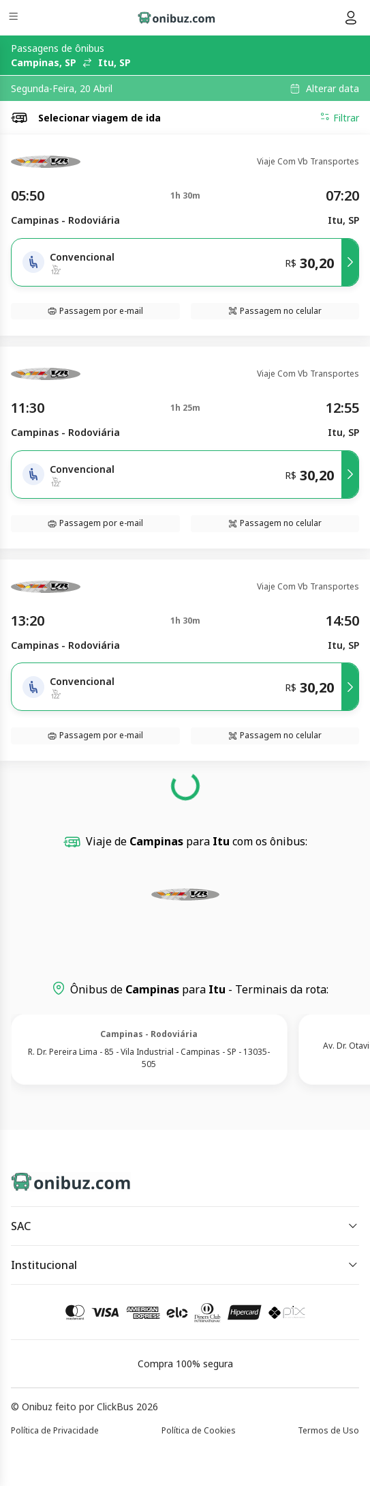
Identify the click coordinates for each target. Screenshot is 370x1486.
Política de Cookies (198, 1430)
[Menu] (14, 18)
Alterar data (332, 88)
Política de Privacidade (55, 1430)
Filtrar (339, 117)
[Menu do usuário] (351, 18)
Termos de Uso (328, 1430)
